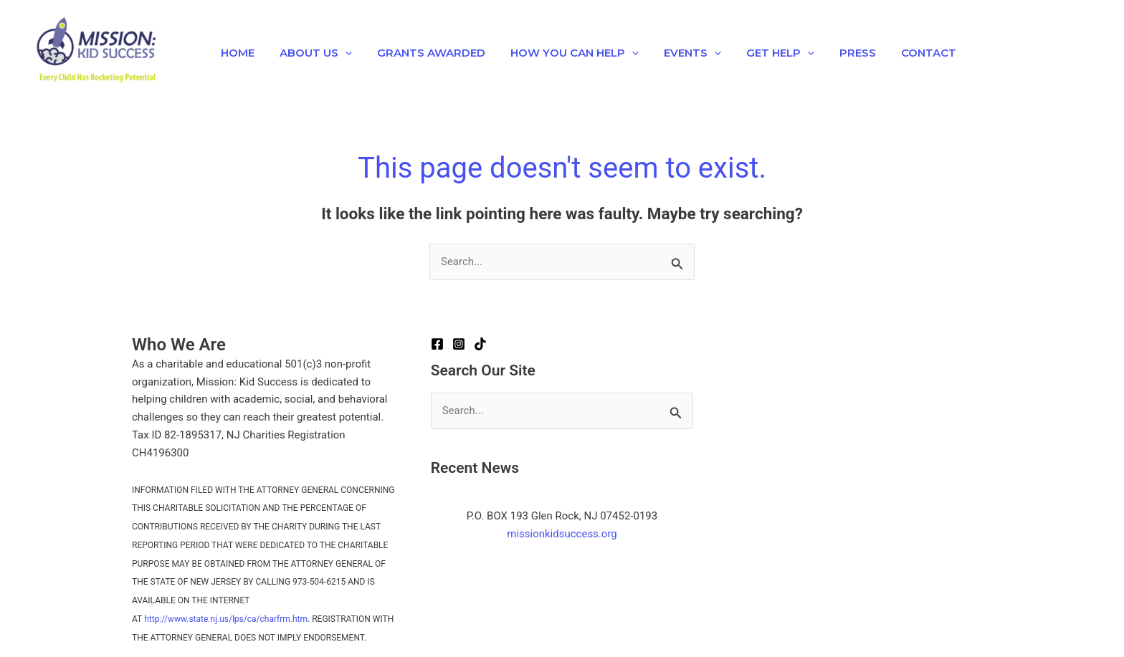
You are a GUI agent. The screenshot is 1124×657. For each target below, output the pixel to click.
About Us (310, 53)
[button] (339, 53)
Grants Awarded (422, 52)
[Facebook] (437, 343)
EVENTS (676, 53)
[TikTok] (480, 343)
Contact (901, 52)
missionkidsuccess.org (562, 533)
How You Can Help (561, 53)
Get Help (760, 53)
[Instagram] (458, 343)
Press (834, 52)
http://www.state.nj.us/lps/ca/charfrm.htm (226, 619)
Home (235, 52)
